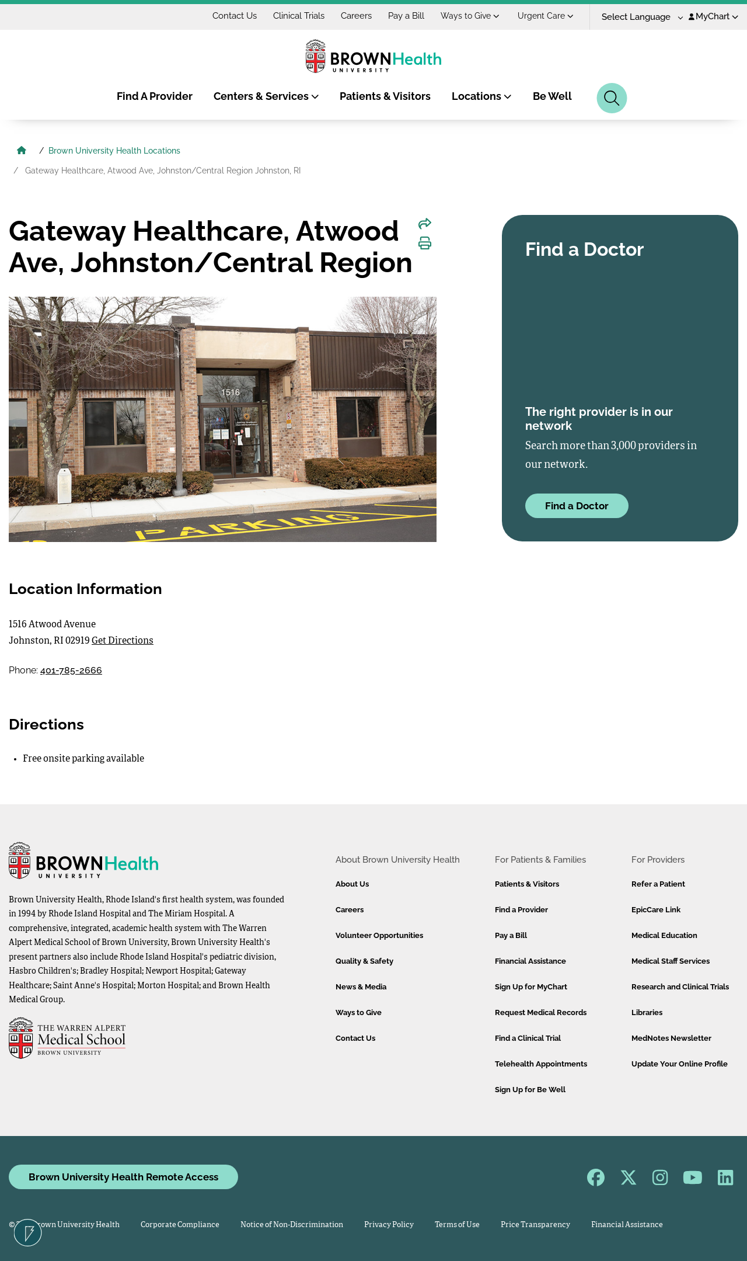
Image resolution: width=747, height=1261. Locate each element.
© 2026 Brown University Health (64, 1225)
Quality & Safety (364, 961)
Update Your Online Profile (679, 1063)
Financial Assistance (530, 961)
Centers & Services (266, 96)
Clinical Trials (298, 16)
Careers (356, 16)
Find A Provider (155, 96)
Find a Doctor (577, 506)
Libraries (646, 1012)
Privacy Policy (389, 1225)
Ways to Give (470, 15)
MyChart (713, 16)
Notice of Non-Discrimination (291, 1225)
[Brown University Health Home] (21, 152)
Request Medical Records (541, 1012)
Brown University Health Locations (114, 150)
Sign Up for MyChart (531, 986)
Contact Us (234, 16)
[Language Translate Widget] (638, 17)
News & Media (361, 986)
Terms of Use (457, 1225)
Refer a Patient (658, 884)
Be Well (552, 96)
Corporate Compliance (180, 1225)
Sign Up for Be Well (530, 1089)
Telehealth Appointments (541, 1063)
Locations (482, 96)
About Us (352, 884)
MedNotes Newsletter (671, 1038)
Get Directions (122, 641)
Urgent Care (546, 15)
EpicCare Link (655, 909)
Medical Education (664, 935)
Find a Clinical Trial (528, 1038)
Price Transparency (535, 1225)
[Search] (612, 98)
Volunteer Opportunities (379, 935)
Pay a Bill (406, 16)
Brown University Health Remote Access (123, 1177)
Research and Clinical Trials (680, 986)
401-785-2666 (71, 670)
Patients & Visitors (385, 96)
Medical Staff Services (670, 961)
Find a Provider (521, 909)
